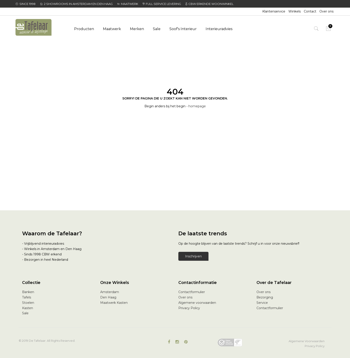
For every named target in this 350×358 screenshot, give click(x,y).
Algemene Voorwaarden (307, 341)
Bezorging (264, 297)
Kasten (27, 308)
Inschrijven (193, 256)
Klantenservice (273, 11)
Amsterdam (109, 292)
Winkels (294, 11)
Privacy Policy (189, 308)
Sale (25, 313)
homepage (197, 106)
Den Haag (108, 297)
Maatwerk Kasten (114, 303)
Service (262, 303)
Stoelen (28, 303)
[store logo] (39, 27)
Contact (310, 11)
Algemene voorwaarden (197, 303)
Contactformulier (191, 292)
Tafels (26, 297)
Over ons (326, 11)
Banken (28, 292)
